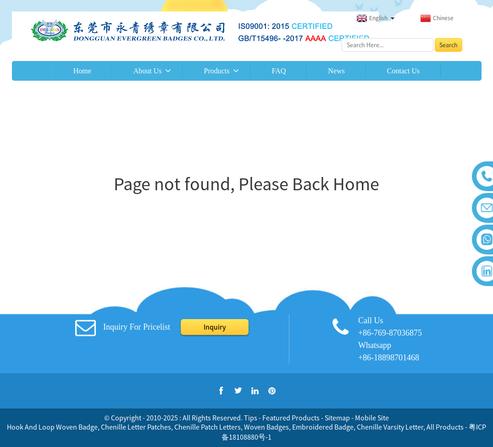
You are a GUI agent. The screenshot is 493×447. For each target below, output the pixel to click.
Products (217, 71)
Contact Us (403, 71)
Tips (250, 417)
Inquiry (215, 326)
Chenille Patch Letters (207, 426)
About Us (147, 71)
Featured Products (291, 417)
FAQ (279, 71)
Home (82, 71)
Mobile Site (372, 417)
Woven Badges (266, 426)
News (336, 71)
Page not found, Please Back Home (246, 183)
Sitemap (337, 417)
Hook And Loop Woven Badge (52, 426)
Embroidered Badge (323, 426)
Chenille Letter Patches (136, 426)
